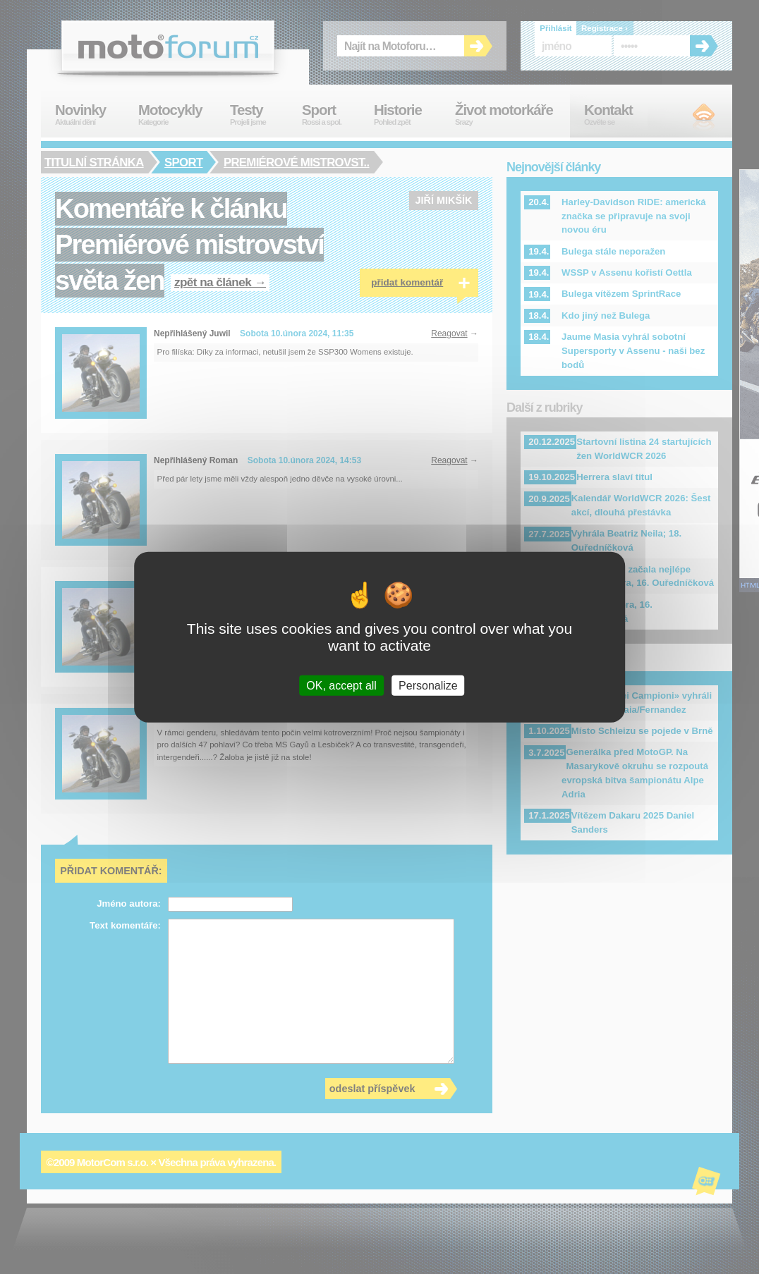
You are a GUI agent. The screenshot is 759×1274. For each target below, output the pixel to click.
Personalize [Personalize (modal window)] (428, 686)
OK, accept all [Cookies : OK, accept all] (341, 686)
